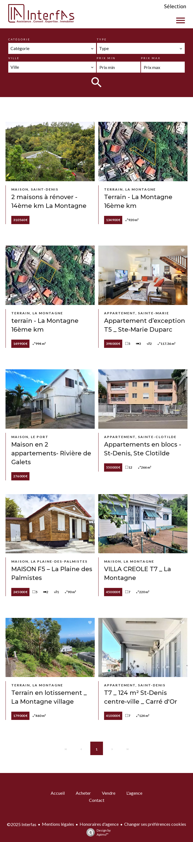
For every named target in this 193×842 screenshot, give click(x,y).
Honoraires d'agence (99, 824)
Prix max (151, 58)
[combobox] (52, 48)
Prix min (106, 58)
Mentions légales (58, 824)
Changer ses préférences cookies (155, 824)
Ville (14, 58)
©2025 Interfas (21, 824)
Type (102, 39)
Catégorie (19, 39)
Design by (97, 832)
